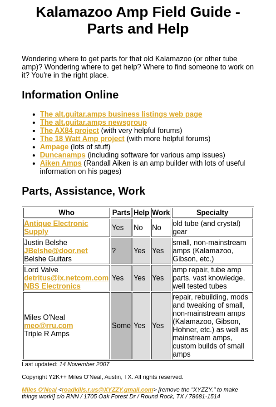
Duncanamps (62, 155)
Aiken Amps (61, 163)
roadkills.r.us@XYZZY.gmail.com (107, 389)
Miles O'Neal (39, 389)
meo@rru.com (48, 325)
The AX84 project (69, 130)
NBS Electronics (52, 286)
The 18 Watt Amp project (82, 138)
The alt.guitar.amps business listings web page (121, 114)
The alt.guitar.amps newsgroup (93, 122)
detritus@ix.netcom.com (66, 278)
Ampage (54, 147)
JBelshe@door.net (56, 251)
